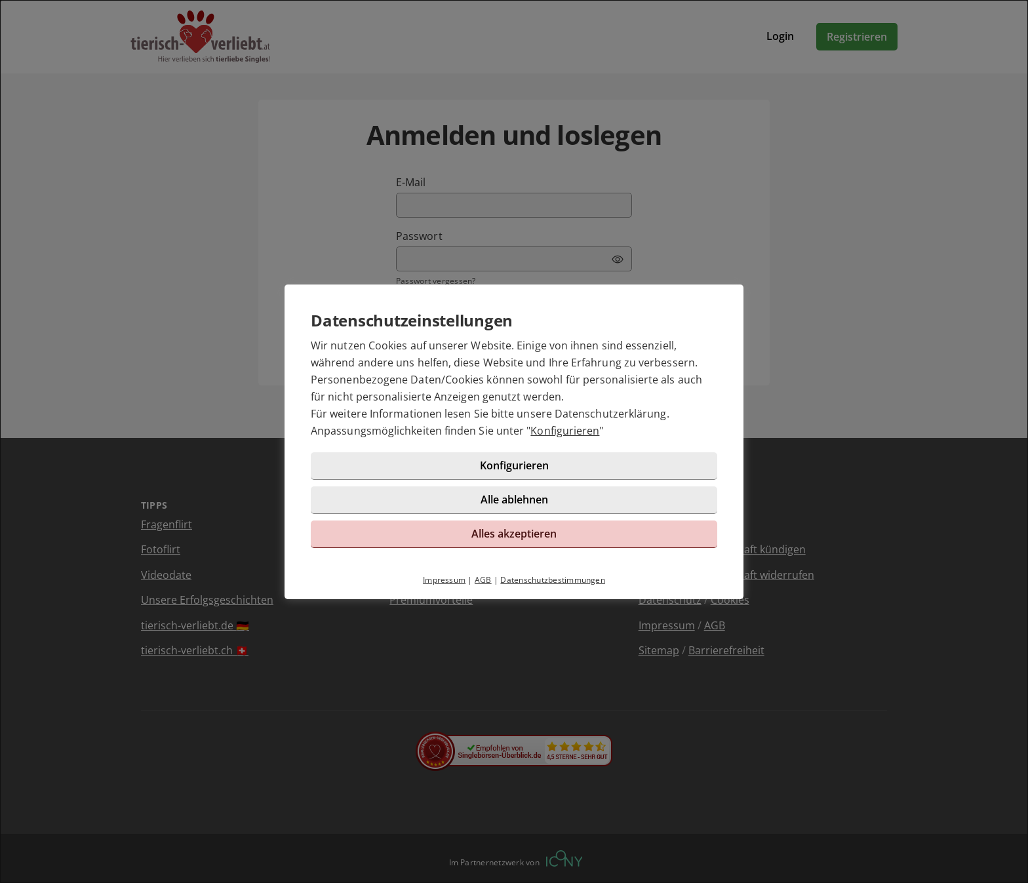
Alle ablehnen (514, 499)
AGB (483, 579)
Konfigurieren (564, 430)
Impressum (444, 579)
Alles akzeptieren (514, 533)
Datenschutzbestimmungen (552, 579)
